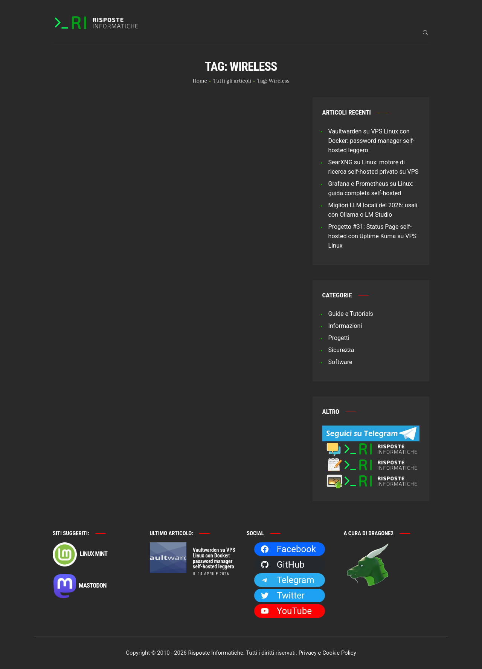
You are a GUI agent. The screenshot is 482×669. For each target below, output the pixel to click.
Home (199, 80)
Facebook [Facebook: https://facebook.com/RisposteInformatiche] (288, 549)
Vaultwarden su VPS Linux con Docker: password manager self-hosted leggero (371, 141)
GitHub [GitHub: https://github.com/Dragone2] (282, 564)
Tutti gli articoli (232, 80)
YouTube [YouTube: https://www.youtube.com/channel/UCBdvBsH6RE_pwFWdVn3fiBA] (286, 611)
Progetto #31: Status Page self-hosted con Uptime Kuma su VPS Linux (372, 236)
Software (340, 362)
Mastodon (80, 586)
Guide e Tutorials (350, 313)
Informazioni (345, 325)
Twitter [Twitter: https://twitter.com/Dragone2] (282, 595)
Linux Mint (80, 554)
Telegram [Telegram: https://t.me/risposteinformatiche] (287, 580)
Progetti (338, 337)
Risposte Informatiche (215, 652)
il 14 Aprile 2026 (211, 573)
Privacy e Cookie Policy (327, 652)
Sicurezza (341, 350)
